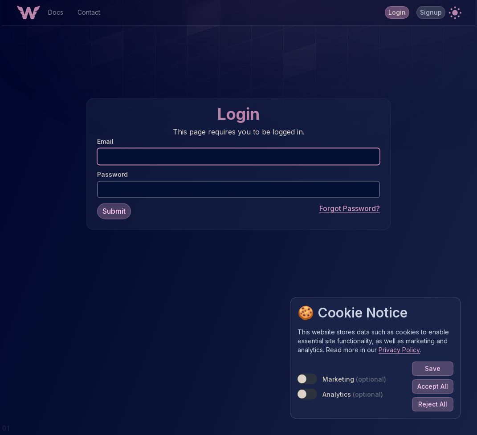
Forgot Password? (349, 208)
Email (105, 141)
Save (432, 368)
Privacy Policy (399, 350)
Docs (55, 12)
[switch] (307, 379)
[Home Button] (28, 12)
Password (112, 174)
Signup (431, 12)
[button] (454, 12)
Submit (114, 211)
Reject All (432, 404)
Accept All (432, 386)
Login (397, 12)
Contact (88, 12)
